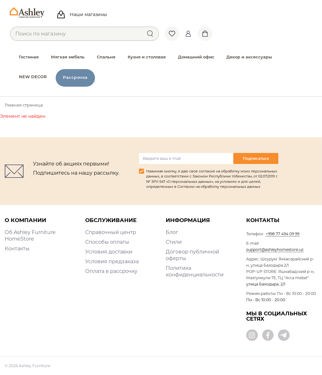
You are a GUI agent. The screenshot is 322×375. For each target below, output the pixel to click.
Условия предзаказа (112, 261)
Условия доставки (108, 252)
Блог (172, 232)
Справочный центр (110, 232)
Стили (174, 242)
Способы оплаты (107, 242)
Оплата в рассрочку (111, 271)
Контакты (17, 249)
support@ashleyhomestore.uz (274, 249)
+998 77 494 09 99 (282, 233)
